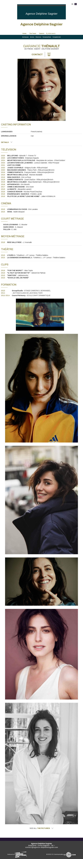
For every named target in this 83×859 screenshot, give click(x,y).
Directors (38, 37)
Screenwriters (47, 37)
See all (41, 828)
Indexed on (17, 854)
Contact (37, 54)
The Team (32, 33)
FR (72, 4)
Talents (41, 33)
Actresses (25, 37)
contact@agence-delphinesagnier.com (41, 847)
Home (24, 33)
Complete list (57, 37)
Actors (32, 37)
